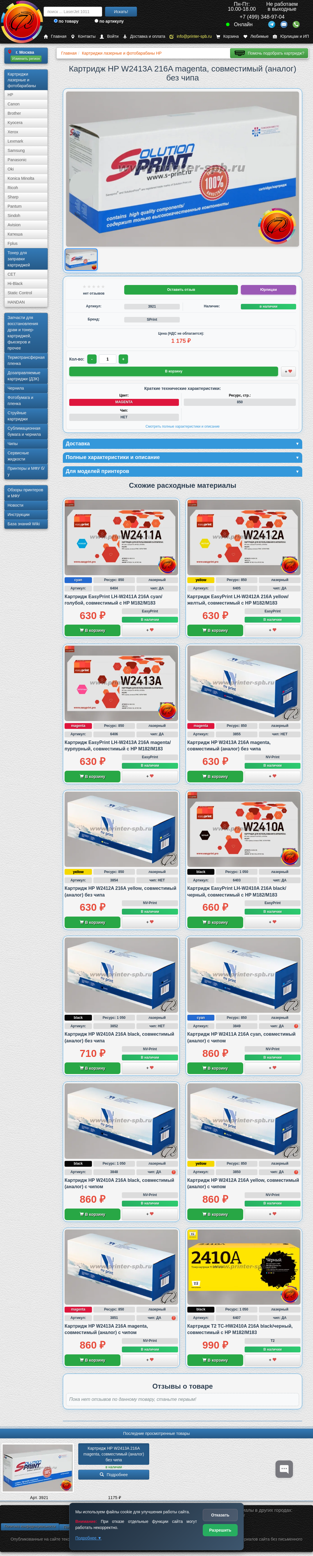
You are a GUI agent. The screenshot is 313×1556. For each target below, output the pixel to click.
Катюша (15, 234)
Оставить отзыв (181, 290)
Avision (14, 225)
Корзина (227, 36)
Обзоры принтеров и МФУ (25, 492)
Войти (109, 36)
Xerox (13, 132)
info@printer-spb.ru (191, 36)
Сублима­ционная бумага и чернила (24, 431)
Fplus (12, 243)
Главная (55, 36)
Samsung (16, 150)
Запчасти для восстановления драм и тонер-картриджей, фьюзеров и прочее (23, 332)
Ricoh (13, 187)
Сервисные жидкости (18, 456)
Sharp (13, 197)
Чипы (13, 443)
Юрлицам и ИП (291, 36)
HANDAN (16, 302)
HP (10, 94)
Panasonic (17, 159)
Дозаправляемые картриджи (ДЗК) (24, 375)
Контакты (83, 36)
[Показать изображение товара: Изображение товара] (81, 259)
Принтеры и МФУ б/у (26, 471)
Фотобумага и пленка (20, 400)
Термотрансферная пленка (26, 360)
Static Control (20, 293)
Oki (11, 169)
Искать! (121, 11)
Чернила (16, 388)
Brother (14, 113)
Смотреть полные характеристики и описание (182, 426)
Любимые (256, 36)
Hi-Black (15, 283)
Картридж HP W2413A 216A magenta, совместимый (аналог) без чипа (114, 1454)
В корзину (92, 630)
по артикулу (109, 21)
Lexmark (15, 141)
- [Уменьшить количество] (92, 359)
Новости (15, 505)
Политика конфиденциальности (30, 1526)
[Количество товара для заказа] (107, 359)
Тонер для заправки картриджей (19, 258)
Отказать (220, 1515)
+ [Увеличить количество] (123, 359)
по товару (66, 21)
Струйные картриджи (18, 415)
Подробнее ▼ (88, 1538)
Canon (13, 104)
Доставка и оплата (144, 36)
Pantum (15, 206)
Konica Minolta (21, 178)
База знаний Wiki (24, 523)
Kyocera (15, 122)
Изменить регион (26, 59)
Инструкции (19, 514)
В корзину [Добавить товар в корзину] (173, 371)
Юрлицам (268, 290)
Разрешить (220, 1530)
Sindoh (14, 215)
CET (12, 274)
